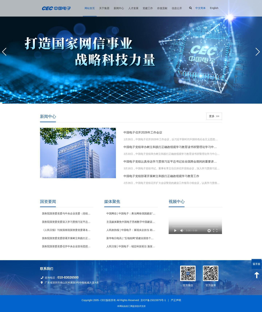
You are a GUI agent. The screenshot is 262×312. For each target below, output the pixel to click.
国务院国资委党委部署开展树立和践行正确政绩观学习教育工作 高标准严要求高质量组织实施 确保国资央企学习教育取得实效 (66, 238)
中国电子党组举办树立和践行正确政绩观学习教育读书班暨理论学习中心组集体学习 (172, 147)
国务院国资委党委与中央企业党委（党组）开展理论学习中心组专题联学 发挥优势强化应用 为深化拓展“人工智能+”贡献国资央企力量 (66, 213)
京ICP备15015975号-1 (153, 300)
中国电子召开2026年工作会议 (143, 132)
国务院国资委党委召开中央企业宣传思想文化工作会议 (66, 246)
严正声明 (176, 300)
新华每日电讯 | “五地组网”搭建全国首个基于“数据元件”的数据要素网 (131, 237)
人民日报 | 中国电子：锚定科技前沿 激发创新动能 (131, 245)
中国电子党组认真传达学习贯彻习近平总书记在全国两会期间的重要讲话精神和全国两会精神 (172, 161)
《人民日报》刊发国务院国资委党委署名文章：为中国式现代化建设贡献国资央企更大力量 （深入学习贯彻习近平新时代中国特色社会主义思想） (66, 230)
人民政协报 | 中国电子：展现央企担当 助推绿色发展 (131, 229)
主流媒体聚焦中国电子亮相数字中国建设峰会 (131, 220)
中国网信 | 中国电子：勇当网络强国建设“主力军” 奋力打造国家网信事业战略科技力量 (131, 212)
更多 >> (214, 116)
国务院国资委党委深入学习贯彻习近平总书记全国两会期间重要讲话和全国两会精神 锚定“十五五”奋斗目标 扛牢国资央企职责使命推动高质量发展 (66, 221)
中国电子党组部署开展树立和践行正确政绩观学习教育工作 (161, 176)
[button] (257, 52)
